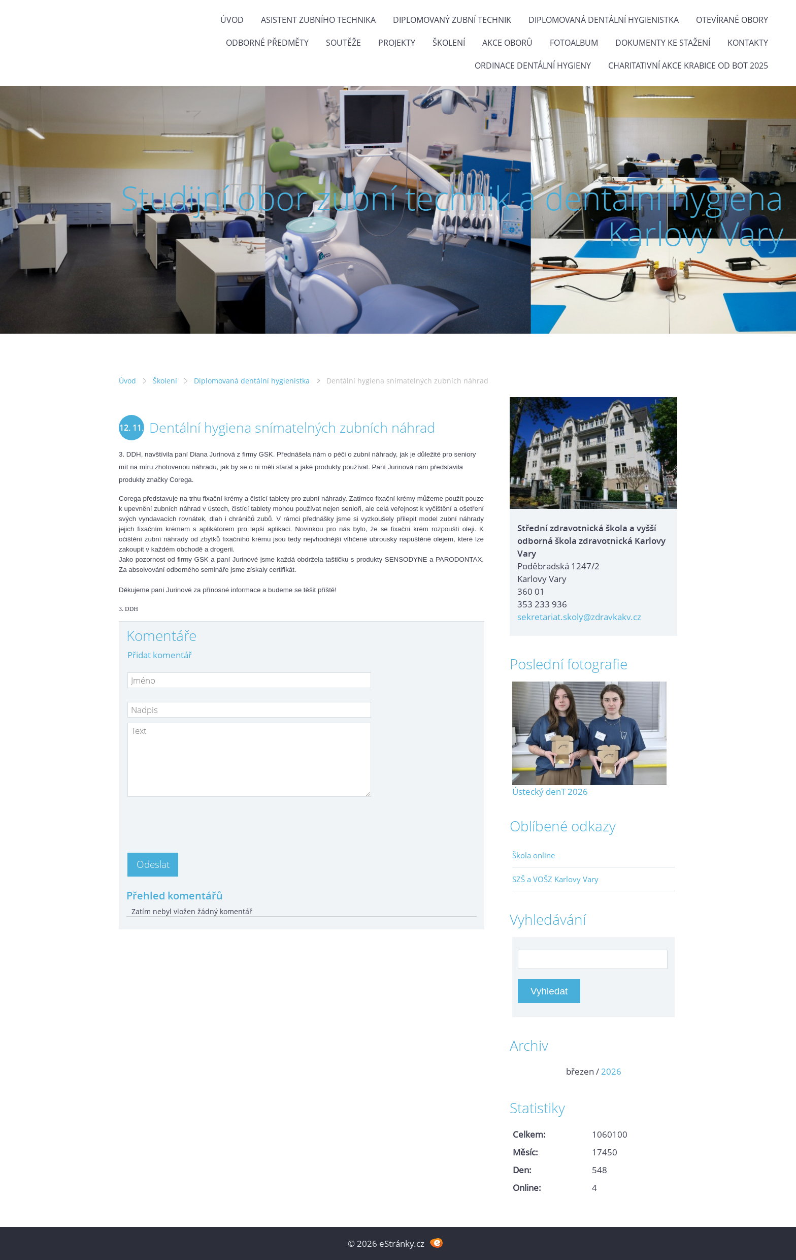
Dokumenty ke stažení (662, 42)
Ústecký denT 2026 (550, 791)
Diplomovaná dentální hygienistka (603, 19)
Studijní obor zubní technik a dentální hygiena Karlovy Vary (452, 215)
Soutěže (343, 42)
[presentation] (204, 822)
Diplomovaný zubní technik (452, 19)
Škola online (533, 855)
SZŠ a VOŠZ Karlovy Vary (555, 879)
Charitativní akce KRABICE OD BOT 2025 (688, 65)
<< (523, 1071)
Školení (449, 42)
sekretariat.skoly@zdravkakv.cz (579, 617)
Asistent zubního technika (318, 19)
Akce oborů (507, 42)
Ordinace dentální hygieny (533, 65)
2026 (611, 1071)
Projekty (396, 42)
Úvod (232, 19)
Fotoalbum (574, 42)
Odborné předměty (267, 42)
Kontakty (747, 42)
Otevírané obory (732, 19)
